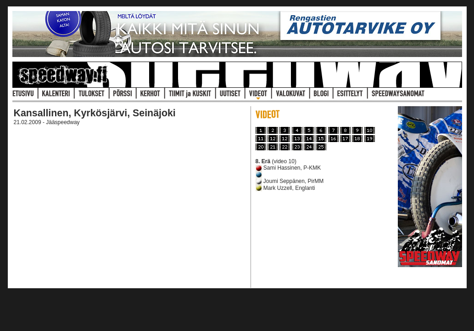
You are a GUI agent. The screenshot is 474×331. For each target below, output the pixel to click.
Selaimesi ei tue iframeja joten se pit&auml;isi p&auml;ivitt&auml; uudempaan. (129, 207)
